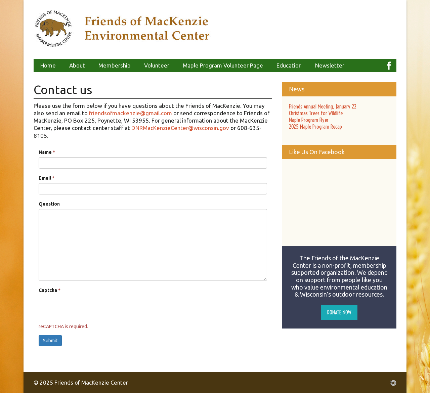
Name (47, 152)
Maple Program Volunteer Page (223, 65)
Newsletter (329, 65)
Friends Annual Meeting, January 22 (322, 106)
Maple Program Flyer (309, 120)
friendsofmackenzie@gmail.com (130, 113)
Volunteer (156, 65)
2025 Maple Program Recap (315, 126)
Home (48, 65)
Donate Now (339, 312)
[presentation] (90, 308)
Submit (50, 340)
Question (49, 204)
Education (289, 65)
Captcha (49, 290)
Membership (114, 65)
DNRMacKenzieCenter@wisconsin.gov (180, 128)
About (77, 65)
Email (46, 178)
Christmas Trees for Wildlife (316, 113)
